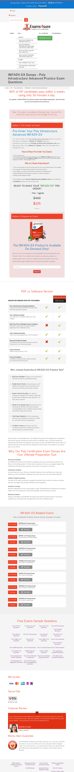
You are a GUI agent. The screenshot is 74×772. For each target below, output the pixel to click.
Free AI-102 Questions (45, 623)
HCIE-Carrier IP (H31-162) (22, 63)
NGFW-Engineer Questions (61, 629)
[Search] (22, 20)
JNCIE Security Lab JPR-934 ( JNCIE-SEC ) (22, 51)
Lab (15, 33)
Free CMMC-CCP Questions (61, 618)
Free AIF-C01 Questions (13, 623)
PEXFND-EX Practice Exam (22, 582)
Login (8, 11)
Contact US (59, 762)
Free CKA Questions (61, 626)
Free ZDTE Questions (61, 611)
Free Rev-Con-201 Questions (29, 611)
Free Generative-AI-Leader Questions (45, 633)
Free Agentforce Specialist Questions (29, 633)
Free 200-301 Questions (61, 614)
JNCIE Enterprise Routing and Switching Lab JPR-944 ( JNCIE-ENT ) (22, 46)
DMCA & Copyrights (37, 764)
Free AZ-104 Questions (13, 618)
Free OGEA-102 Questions (45, 629)
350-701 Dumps (45, 746)
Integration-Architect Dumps (13, 751)
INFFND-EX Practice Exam (22, 506)
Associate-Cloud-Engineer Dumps (29, 746)
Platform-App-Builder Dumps (61, 742)
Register (7, 15)
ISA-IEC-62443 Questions (13, 633)
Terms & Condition (47, 762)
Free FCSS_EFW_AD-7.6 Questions (61, 633)
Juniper (16, 37)
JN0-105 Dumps (45, 751)
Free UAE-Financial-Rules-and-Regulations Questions (61, 638)
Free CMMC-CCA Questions (29, 623)
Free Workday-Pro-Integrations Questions (45, 638)
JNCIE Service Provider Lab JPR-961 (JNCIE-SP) (22, 56)
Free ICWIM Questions (45, 626)
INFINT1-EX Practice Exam (22, 519)
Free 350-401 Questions (29, 618)
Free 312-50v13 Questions (61, 623)
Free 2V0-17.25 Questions (45, 618)
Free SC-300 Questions (29, 629)
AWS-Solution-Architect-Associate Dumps (13, 742)
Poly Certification (18, 85)
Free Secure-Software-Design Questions (13, 638)
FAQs (28, 762)
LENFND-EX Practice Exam (22, 532)
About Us (21, 762)
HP (11, 85)
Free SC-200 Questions (13, 629)
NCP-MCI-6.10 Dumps (44, 754)
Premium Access (41, 38)
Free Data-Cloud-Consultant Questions (29, 638)
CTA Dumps (29, 754)
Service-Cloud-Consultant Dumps (45, 742)
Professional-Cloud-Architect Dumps (29, 742)
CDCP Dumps (61, 751)
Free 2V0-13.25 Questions (45, 611)
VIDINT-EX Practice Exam (22, 557)
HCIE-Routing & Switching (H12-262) (23, 66)
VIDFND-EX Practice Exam (22, 544)
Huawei (16, 60)
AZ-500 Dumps (13, 746)
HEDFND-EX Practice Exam (22, 569)
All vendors (39, 33)
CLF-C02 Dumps (29, 751)
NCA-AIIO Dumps (61, 754)
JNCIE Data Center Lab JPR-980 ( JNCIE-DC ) (22, 41)
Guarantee (36, 762)
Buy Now (22, 513)
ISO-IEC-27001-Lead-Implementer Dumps (61, 746)
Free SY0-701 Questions (13, 611)
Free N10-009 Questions (45, 614)
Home (7, 33)
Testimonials (52, 33)
